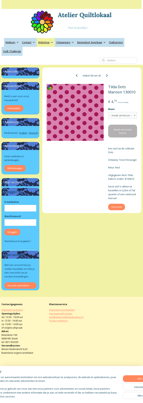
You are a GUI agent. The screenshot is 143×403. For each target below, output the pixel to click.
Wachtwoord (12, 216)
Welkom (12, 42)
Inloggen (12, 232)
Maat (111, 109)
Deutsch (33, 133)
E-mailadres (11, 202)
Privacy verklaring (58, 320)
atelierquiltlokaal (61, 377)
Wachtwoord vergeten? (17, 241)
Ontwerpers (65, 42)
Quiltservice (116, 42)
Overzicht (116, 207)
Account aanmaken (18, 285)
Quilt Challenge (12, 51)
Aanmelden (13, 108)
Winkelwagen (15, 168)
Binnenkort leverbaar (91, 42)
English (23, 133)
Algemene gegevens (12, 309)
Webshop (45, 42)
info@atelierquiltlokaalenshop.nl (66, 317)
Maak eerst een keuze (123, 131)
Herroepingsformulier (60, 313)
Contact (28, 42)
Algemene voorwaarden (62, 309)
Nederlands (11, 133)
